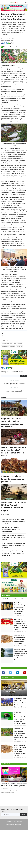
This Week (5, 612)
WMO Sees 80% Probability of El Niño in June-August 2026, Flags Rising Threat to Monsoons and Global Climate (20, 638)
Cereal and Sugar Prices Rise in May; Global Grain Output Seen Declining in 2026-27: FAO (13, 557)
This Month (14, 612)
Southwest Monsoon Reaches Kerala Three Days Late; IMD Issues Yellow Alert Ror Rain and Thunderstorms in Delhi (20, 668)
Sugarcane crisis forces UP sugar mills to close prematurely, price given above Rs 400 (13, 427)
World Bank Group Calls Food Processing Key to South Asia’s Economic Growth (11, 534)
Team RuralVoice (17, 645)
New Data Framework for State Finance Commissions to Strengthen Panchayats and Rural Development (13, 526)
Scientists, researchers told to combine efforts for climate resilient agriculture (14, 798)
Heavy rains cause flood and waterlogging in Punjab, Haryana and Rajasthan (14, 395)
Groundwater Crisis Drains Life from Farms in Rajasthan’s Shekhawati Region (13, 511)
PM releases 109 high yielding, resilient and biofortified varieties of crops (14, 388)
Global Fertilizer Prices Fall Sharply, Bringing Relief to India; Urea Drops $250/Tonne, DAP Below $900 (19, 622)
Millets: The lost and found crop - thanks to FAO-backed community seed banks (13, 456)
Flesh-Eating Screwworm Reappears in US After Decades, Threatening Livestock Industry (14, 542)
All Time (22, 612)
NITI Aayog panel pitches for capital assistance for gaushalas (12, 483)
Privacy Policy (18, 838)
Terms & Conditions (9, 838)
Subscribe (23, 380)
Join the (12, 46)
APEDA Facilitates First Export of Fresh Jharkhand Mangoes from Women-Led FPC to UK (13, 550)
